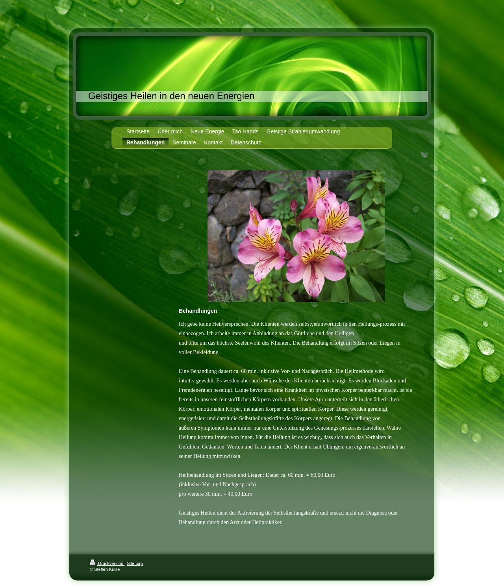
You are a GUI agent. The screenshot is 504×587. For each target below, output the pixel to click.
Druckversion (107, 563)
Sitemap (135, 563)
